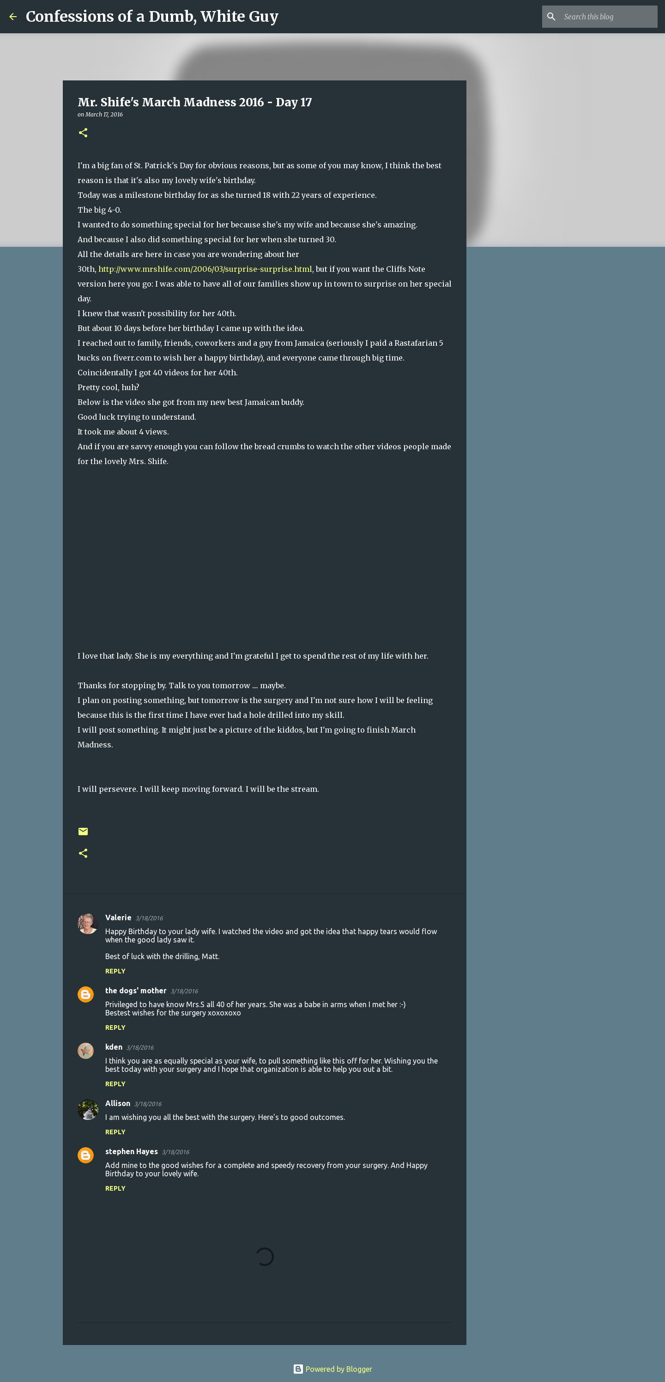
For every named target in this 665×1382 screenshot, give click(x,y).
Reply (115, 971)
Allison (117, 1103)
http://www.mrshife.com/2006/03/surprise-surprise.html (205, 269)
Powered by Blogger (332, 1369)
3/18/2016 (149, 918)
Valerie (118, 917)
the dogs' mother (136, 990)
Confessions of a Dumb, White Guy (152, 16)
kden (113, 1047)
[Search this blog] (609, 17)
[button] (83, 133)
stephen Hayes (131, 1151)
